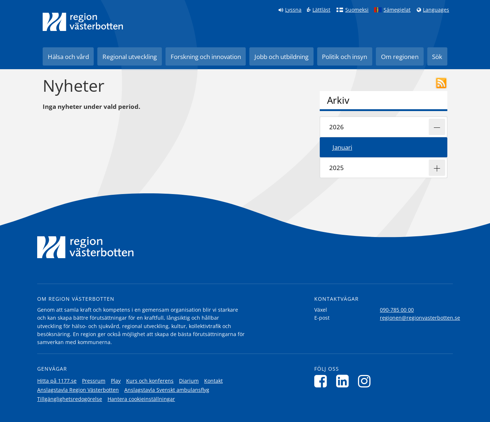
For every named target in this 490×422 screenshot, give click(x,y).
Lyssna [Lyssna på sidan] (293, 9)
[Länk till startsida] (83, 22)
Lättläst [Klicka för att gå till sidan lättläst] (321, 9)
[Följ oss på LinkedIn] (344, 381)
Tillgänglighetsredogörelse (69, 398)
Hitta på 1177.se (57, 380)
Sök (437, 56)
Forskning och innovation (206, 56)
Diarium (189, 380)
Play (116, 380)
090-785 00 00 (397, 309)
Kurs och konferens (150, 380)
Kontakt (213, 380)
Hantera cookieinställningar (141, 398)
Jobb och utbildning (281, 56)
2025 (336, 167)
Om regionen (400, 56)
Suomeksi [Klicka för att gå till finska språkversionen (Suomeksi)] (357, 9)
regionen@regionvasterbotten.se (420, 317)
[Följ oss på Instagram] (366, 381)
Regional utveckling (129, 56)
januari (342, 147)
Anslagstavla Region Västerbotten (78, 389)
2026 (336, 127)
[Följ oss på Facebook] (322, 381)
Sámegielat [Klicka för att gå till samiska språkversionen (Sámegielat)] (397, 9)
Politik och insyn (344, 56)
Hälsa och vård (68, 56)
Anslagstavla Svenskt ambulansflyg (166, 389)
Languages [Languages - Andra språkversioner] (436, 9)
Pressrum (93, 380)
